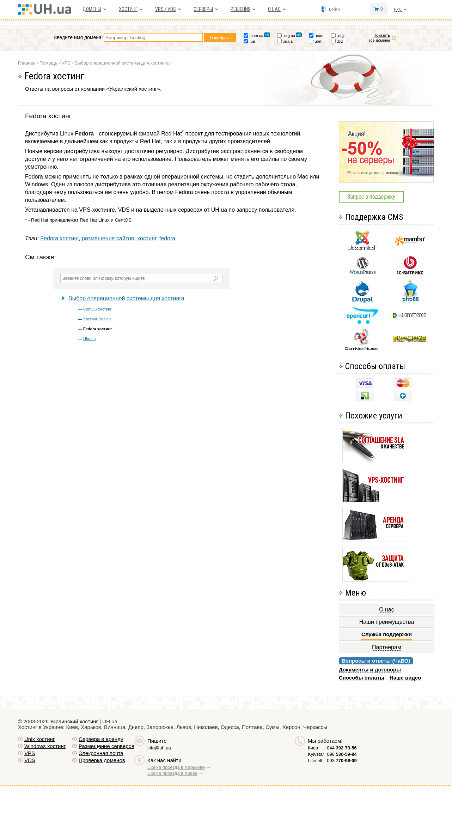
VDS (29, 760)
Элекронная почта (101, 753)
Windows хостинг (45, 746)
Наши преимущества (386, 622)
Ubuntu (89, 339)
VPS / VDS (165, 9)
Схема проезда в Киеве (172, 773)
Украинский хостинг (74, 721)
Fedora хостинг (59, 238)
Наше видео (405, 678)
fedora (167, 238)
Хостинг (128, 9)
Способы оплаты (361, 678)
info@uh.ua (159, 747)
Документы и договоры (370, 670)
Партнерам (386, 647)
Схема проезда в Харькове (176, 767)
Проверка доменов (102, 760)
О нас (274, 9)
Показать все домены (379, 37)
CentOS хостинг (97, 309)
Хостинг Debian (97, 319)
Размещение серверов (106, 746)
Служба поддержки (386, 634)
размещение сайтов (108, 238)
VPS (29, 753)
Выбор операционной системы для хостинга (126, 298)
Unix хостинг (39, 739)
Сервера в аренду (101, 739)
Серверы (203, 9)
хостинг (146, 238)
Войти (334, 9)
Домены (92, 9)
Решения (240, 9)
